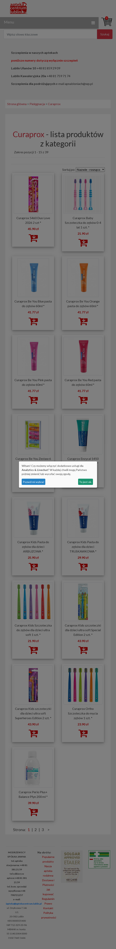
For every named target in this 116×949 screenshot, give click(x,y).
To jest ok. (85, 482)
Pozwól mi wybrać (33, 482)
